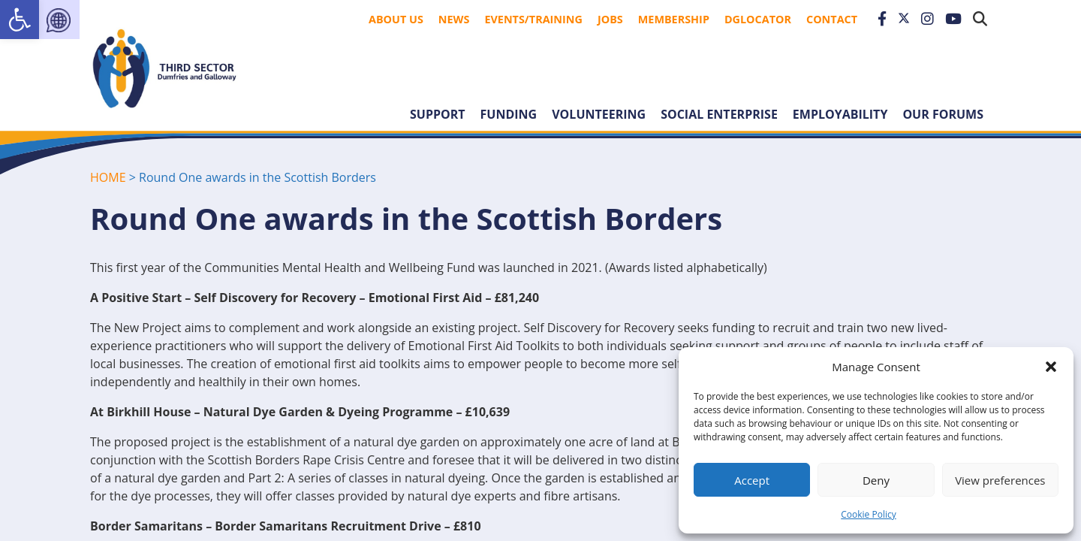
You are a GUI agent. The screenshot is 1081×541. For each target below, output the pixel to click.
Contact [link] (831, 19)
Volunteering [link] (599, 114)
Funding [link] (508, 114)
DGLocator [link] (757, 19)
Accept (751, 480)
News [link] (454, 19)
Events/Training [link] (533, 19)
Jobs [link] (610, 19)
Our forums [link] (942, 114)
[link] (19, 19)
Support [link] (437, 114)
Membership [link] (673, 19)
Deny (876, 480)
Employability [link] (840, 114)
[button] (1050, 366)
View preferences (1000, 480)
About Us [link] (396, 19)
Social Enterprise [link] (719, 114)
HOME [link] (108, 177)
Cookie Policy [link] (868, 514)
